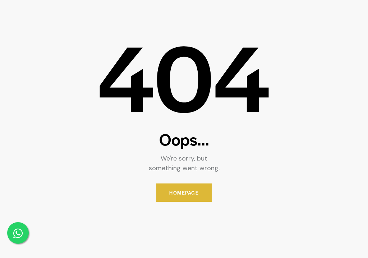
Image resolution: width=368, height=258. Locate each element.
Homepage (184, 192)
